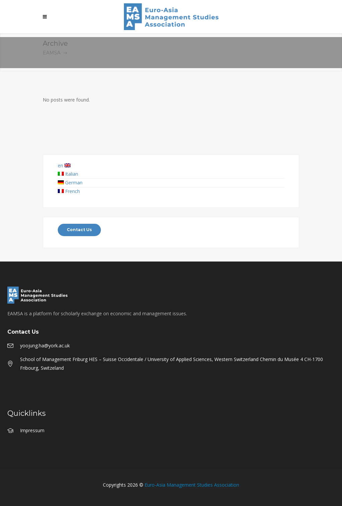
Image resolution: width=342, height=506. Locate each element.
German (70, 182)
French (69, 191)
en (64, 165)
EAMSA (51, 53)
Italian (68, 174)
